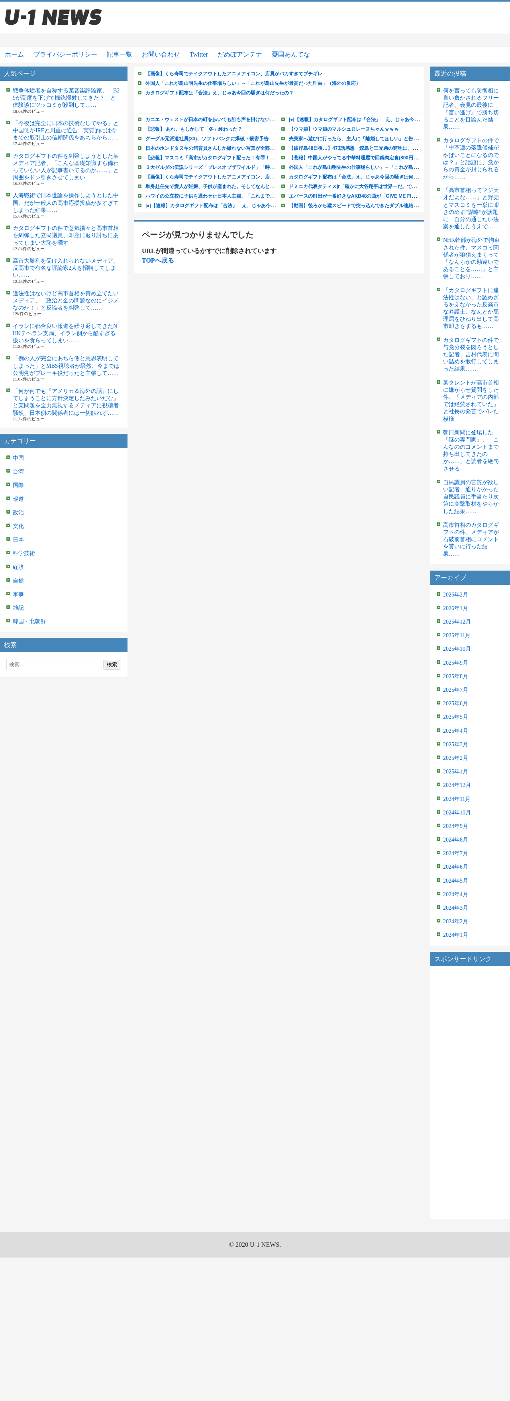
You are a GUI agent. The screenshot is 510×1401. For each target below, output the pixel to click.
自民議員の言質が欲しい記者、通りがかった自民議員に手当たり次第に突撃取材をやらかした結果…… (471, 496)
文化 (18, 526)
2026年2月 (455, 595)
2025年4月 (455, 731)
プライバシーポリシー (65, 54)
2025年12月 (457, 622)
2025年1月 (455, 772)
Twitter (199, 54)
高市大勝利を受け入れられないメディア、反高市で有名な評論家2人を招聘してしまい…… (66, 268)
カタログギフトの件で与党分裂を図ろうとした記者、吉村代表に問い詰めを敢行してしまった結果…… (471, 354)
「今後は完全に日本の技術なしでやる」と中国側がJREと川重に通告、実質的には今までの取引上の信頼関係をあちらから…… (66, 130)
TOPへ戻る (158, 260)
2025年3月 (455, 745)
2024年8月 (455, 840)
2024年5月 (455, 881)
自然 (18, 581)
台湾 (18, 472)
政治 (18, 513)
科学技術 (24, 553)
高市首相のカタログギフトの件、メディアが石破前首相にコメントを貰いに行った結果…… (471, 539)
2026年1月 (455, 608)
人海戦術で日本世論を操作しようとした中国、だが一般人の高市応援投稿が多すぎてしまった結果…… (66, 202)
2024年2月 (455, 921)
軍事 (18, 594)
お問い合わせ (161, 54)
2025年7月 (455, 690)
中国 (18, 458)
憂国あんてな (291, 54)
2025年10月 (457, 649)
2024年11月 (457, 799)
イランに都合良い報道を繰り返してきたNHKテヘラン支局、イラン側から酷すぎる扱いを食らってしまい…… (65, 333)
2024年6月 (455, 867)
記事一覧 (119, 54)
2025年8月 (455, 676)
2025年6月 (455, 703)
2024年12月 (457, 785)
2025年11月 (457, 635)
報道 (18, 499)
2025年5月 (455, 717)
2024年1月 (455, 935)
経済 (18, 567)
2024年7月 (455, 853)
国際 (18, 485)
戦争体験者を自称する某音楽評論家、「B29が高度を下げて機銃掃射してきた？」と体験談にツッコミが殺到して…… (66, 98)
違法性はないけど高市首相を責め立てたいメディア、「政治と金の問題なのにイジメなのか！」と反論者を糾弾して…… (66, 300)
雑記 (18, 608)
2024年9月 (455, 826)
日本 (18, 540)
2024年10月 (457, 813)
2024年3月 (455, 908)
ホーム (14, 54)
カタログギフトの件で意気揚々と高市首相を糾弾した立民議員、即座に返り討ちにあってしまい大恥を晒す (66, 235)
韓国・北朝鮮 (29, 621)
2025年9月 (455, 663)
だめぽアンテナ (240, 54)
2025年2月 (455, 758)
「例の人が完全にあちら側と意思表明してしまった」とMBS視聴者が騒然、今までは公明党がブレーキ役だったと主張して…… (66, 365)
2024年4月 (455, 894)
